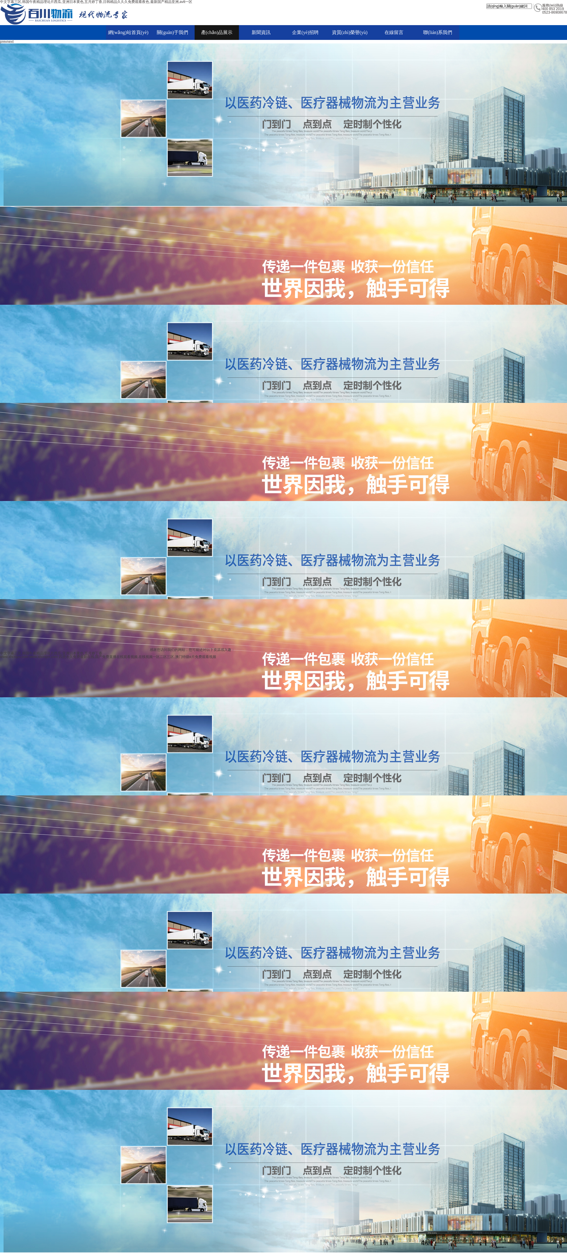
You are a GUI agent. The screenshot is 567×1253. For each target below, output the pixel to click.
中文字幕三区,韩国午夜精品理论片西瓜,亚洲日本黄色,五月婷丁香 (51, 653)
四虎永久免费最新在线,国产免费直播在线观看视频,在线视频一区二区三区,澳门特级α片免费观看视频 (137, 657)
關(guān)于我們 (172, 32)
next (10, 42)
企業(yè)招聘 (305, 32)
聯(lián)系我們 (437, 32)
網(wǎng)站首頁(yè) (128, 32)
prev (3, 42)
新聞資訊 (261, 32)
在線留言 (393, 32)
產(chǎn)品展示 (217, 32)
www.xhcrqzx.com (14, 657)
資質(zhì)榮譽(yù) (350, 32)
